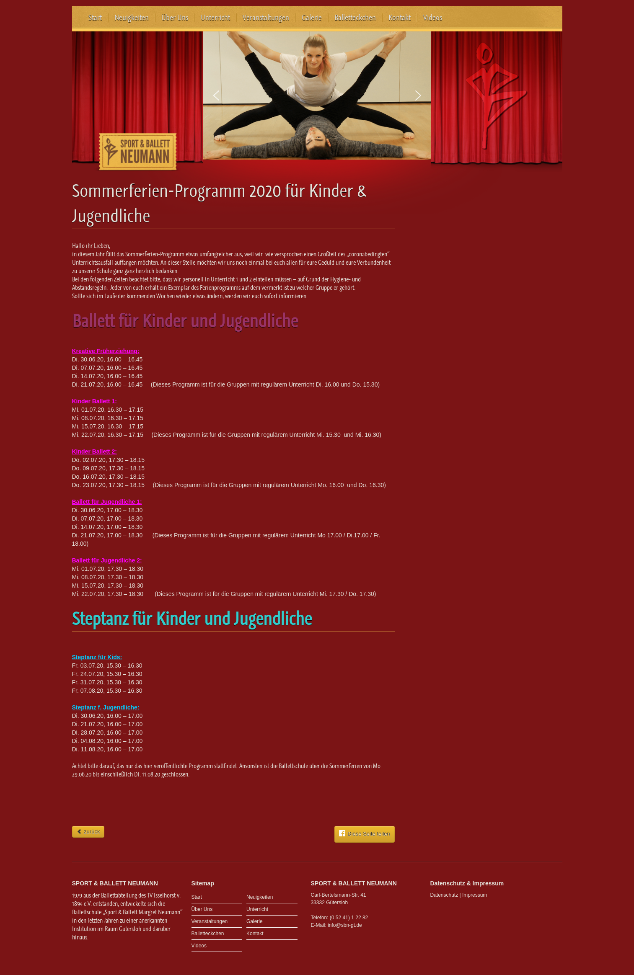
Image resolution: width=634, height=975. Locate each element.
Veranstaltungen (266, 17)
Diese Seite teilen (364, 833)
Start (95, 17)
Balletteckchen (355, 17)
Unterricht (215, 17)
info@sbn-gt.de (345, 925)
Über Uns (174, 17)
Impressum (474, 895)
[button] (216, 95)
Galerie (312, 17)
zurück (88, 831)
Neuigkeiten (131, 17)
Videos (432, 17)
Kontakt (399, 17)
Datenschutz (444, 895)
